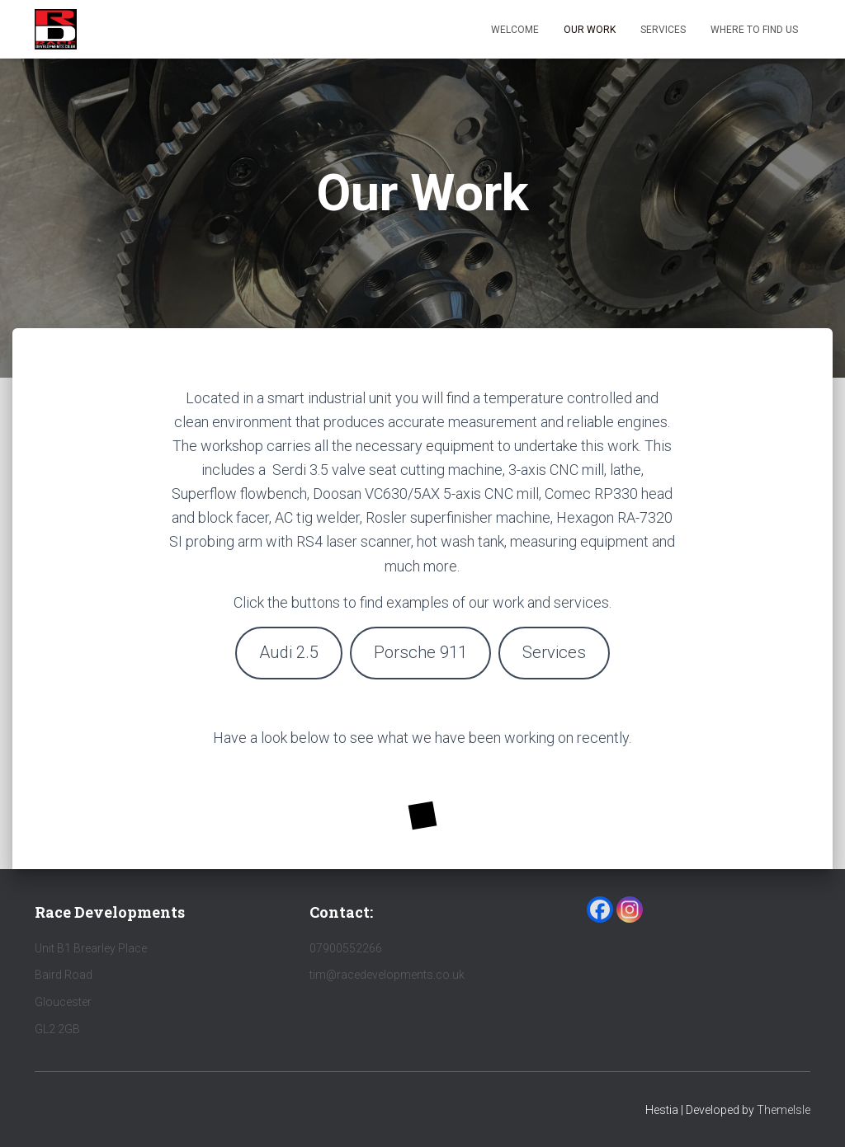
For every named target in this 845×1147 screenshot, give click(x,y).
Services (663, 29)
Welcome (515, 29)
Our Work (590, 29)
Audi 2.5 (289, 652)
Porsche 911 (420, 652)
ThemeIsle (783, 1109)
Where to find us (754, 29)
